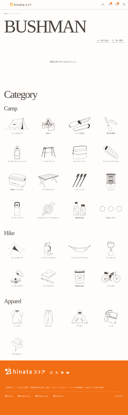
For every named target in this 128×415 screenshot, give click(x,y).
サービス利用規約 (76, 387)
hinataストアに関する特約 (94, 387)
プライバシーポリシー (60, 387)
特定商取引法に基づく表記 (40, 387)
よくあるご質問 (22, 387)
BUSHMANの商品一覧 (15, 13)
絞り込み (103, 40)
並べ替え (118, 40)
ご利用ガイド (10, 387)
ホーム (6, 13)
